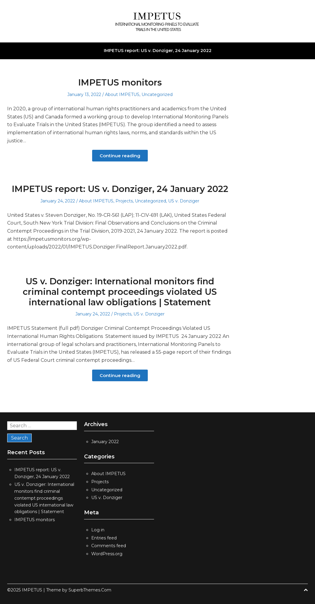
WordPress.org (106, 553)
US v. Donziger (183, 201)
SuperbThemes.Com (90, 590)
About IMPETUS (122, 94)
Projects (124, 201)
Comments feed (108, 545)
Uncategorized (157, 94)
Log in (97, 530)
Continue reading (120, 155)
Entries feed (104, 538)
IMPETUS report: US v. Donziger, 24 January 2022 (157, 50)
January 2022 (105, 441)
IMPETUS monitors (120, 82)
